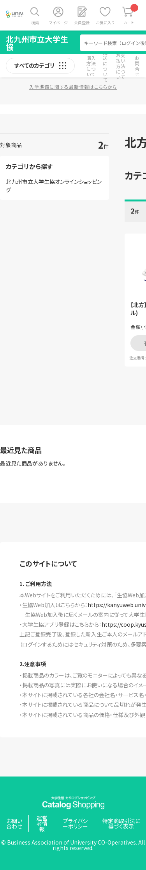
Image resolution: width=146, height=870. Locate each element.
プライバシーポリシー (75, 823)
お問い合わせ (14, 823)
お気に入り (105, 22)
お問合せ (137, 65)
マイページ (58, 22)
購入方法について (91, 65)
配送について (105, 66)
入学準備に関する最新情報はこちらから (73, 86)
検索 (35, 22)
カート (131, 14)
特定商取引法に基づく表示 (121, 823)
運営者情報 (42, 823)
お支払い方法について (120, 66)
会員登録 (82, 22)
